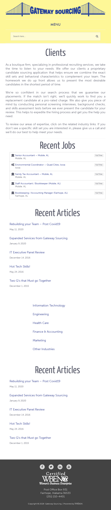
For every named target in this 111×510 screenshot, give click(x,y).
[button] (97, 36)
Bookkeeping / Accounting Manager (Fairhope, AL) (41, 192)
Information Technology (49, 305)
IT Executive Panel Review (27, 252)
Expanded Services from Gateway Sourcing (38, 238)
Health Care (41, 323)
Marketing (39, 340)
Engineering (41, 314)
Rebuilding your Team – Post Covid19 (35, 224)
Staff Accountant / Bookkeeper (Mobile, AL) (38, 183)
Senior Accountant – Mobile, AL (32, 155)
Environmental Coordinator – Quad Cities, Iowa (40, 164)
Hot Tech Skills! (20, 266)
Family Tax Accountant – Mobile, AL (34, 174)
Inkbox (79, 503)
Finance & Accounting (47, 331)
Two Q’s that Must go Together (30, 280)
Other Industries (44, 349)
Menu (55, 24)
